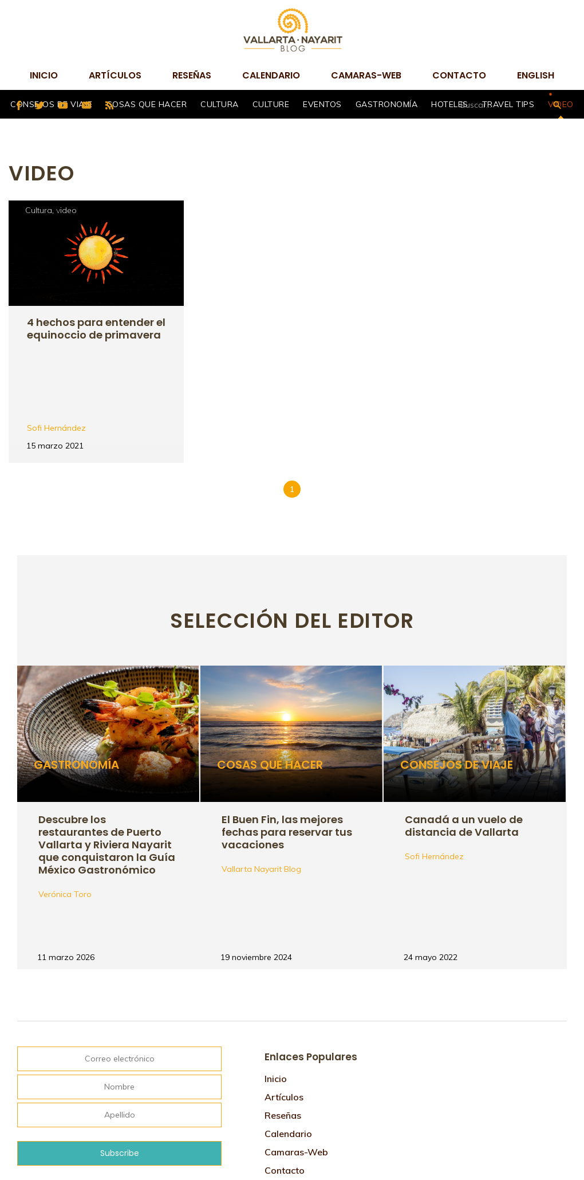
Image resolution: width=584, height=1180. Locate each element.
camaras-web (366, 75)
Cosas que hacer (146, 104)
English (535, 75)
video (66, 210)
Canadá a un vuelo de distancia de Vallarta (464, 750)
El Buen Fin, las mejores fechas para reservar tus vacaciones (286, 756)
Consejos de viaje (457, 690)
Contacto (459, 75)
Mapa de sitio (295, 1113)
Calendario (271, 75)
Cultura (219, 104)
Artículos (115, 75)
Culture (271, 104)
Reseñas (191, 75)
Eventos (322, 104)
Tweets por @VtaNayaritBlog (471, 974)
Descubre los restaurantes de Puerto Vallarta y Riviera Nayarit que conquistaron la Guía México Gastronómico (106, 768)
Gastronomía (387, 104)
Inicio (44, 75)
